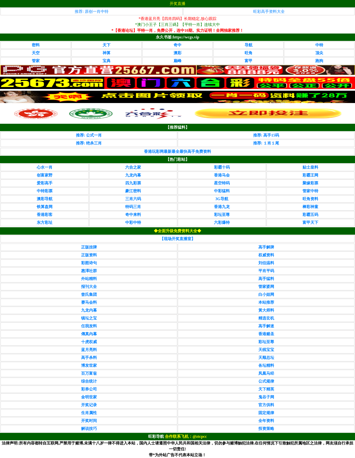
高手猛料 (266, 279)
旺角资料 (310, 199)
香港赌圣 (266, 334)
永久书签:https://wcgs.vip (177, 37)
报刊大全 (89, 286)
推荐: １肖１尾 (266, 143)
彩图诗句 (89, 263)
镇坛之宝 (89, 318)
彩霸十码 (222, 167)
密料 (36, 45)
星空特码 (222, 183)
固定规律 (266, 413)
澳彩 (177, 53)
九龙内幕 (133, 175)
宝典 (106, 61)
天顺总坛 (266, 357)
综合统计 (89, 381)
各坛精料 (266, 365)
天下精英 (266, 389)
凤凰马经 (266, 373)
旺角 (248, 53)
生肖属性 (89, 413)
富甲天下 (310, 222)
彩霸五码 (310, 214)
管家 (36, 61)
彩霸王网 (310, 175)
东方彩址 (45, 222)
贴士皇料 (310, 167)
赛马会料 (89, 302)
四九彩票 (133, 183)
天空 (36, 53)
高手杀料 (89, 357)
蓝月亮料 (89, 350)
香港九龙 (222, 207)
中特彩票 (45, 191)
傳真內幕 (89, 334)
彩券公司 (89, 389)
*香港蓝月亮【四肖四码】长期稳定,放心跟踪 (177, 19)
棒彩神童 (310, 207)
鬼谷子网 (266, 397)
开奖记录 (89, 405)
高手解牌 (266, 247)
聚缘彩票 (310, 183)
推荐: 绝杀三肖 (89, 143)
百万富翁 (89, 373)
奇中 (177, 45)
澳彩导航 (45, 199)
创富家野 (45, 175)
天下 (106, 45)
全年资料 (266, 421)
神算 (106, 53)
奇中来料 (133, 214)
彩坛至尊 (222, 214)
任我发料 (89, 326)
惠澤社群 (89, 271)
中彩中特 (133, 222)
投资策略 (266, 428)
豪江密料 (133, 191)
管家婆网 (266, 286)
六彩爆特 (222, 222)
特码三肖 (133, 207)
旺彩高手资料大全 (269, 11)
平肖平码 (266, 271)
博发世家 (89, 365)
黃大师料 (266, 310)
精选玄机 (266, 318)
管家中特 (310, 191)
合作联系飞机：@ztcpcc (186, 436)
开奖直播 (177, 3)
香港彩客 (45, 214)
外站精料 (89, 279)
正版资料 (89, 255)
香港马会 (222, 175)
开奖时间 (89, 421)
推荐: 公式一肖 (89, 135)
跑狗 (319, 61)
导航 (248, 45)
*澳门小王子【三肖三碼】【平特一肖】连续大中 (177, 24)
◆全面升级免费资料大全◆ (177, 231)
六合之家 (133, 167)
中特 (319, 45)
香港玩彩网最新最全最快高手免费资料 (177, 151)
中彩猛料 (222, 191)
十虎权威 (89, 342)
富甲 (248, 61)
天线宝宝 (266, 350)
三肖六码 (133, 199)
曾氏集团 (89, 294)
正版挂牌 (89, 247)
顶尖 (319, 53)
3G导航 (221, 199)
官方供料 (266, 405)
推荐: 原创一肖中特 (91, 11)
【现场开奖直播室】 (177, 239)
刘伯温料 (266, 263)
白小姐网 (266, 294)
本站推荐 (266, 302)
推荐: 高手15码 (266, 135)
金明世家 (89, 397)
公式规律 (266, 381)
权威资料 (266, 255)
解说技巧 (89, 428)
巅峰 (177, 61)
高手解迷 (266, 326)
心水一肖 (45, 167)
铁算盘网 (45, 207)
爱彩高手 (45, 183)
